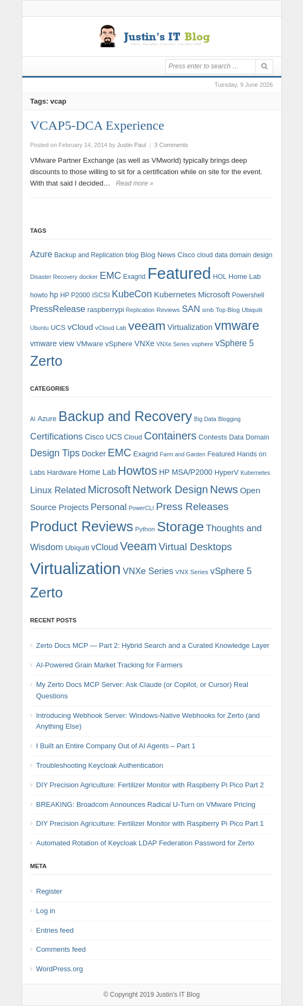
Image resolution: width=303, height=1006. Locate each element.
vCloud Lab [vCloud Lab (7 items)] (110, 327)
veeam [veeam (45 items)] (147, 326)
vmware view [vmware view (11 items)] (52, 343)
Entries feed (55, 930)
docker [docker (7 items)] (88, 276)
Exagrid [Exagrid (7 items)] (145, 454)
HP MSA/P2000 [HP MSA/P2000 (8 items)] (185, 472)
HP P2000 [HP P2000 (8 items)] (75, 295)
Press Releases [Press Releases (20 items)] (192, 506)
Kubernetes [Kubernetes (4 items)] (255, 472)
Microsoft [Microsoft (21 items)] (109, 489)
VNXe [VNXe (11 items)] (144, 343)
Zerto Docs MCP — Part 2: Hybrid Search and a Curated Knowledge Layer (152, 645)
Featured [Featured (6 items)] (221, 454)
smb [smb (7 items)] (208, 310)
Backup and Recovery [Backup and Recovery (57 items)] (125, 416)
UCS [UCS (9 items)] (58, 327)
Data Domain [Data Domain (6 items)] (249, 437)
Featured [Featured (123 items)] (179, 273)
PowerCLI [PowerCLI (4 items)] (141, 508)
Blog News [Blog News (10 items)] (158, 255)
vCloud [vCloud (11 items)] (104, 547)
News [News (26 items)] (224, 489)
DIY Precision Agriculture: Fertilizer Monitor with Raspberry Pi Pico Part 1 (150, 823)
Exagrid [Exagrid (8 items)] (134, 277)
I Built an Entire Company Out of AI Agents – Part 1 (116, 746)
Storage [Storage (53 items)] (180, 526)
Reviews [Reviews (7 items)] (168, 310)
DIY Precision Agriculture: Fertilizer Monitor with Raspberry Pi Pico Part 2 (150, 785)
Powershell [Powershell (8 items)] (248, 295)
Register (49, 891)
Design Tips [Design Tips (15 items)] (55, 453)
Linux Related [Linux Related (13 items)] (58, 490)
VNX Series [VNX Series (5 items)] (191, 571)
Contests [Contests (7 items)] (212, 437)
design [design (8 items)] (263, 255)
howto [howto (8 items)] (39, 295)
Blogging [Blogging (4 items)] (229, 419)
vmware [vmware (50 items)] (237, 326)
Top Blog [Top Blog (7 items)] (228, 310)
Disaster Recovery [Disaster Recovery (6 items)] (54, 276)
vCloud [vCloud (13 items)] (80, 327)
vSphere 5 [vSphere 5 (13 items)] (231, 571)
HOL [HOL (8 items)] (220, 277)
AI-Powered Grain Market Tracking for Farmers (109, 665)
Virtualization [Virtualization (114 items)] (75, 568)
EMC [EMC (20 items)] (110, 275)
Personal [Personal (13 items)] (108, 507)
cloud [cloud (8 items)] (204, 255)
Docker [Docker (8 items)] (94, 453)
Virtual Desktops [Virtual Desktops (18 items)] (195, 546)
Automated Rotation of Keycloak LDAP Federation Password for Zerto (145, 843)
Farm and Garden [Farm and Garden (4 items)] (182, 454)
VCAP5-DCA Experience (97, 125)
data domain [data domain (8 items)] (233, 255)
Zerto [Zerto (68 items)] (46, 360)
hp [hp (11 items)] (54, 294)
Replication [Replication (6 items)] (140, 310)
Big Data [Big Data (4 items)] (205, 419)
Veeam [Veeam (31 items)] (138, 546)
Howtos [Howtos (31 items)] (137, 470)
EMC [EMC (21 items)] (119, 453)
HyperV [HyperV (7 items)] (226, 472)
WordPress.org (59, 969)
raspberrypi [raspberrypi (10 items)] (105, 309)
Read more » (134, 183)
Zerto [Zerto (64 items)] (46, 592)
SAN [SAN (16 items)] (191, 309)
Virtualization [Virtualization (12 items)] (189, 327)
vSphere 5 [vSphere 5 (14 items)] (234, 343)
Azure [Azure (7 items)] (46, 419)
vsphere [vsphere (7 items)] (202, 344)
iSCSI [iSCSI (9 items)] (101, 295)
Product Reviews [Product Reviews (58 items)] (81, 526)
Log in (45, 911)
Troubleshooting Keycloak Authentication (99, 765)
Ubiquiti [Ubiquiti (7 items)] (252, 310)
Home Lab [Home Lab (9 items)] (245, 276)
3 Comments (171, 145)
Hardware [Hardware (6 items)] (62, 472)
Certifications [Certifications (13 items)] (56, 436)
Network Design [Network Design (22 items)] (170, 489)
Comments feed (61, 949)
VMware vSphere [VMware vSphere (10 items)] (104, 344)
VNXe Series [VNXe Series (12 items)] (148, 571)
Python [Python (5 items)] (145, 528)
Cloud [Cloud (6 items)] (133, 437)
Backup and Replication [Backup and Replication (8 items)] (89, 255)
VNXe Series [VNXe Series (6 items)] (172, 344)
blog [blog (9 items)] (131, 255)
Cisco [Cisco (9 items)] (186, 255)
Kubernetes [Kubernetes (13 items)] (175, 294)
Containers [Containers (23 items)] (170, 436)
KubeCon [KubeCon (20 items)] (132, 294)
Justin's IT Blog (178, 994)
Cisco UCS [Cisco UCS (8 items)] (103, 436)
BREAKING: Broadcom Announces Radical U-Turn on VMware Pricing (146, 804)
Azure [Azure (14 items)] (41, 254)
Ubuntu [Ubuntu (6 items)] (39, 327)
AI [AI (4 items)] (33, 419)
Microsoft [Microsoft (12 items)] (214, 294)
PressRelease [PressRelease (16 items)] (58, 309)
